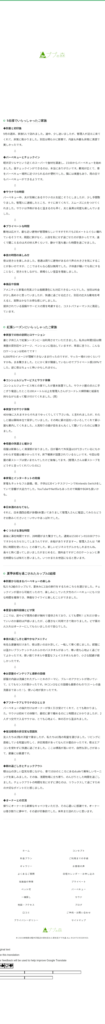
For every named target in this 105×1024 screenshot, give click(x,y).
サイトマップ (78, 920)
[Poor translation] (9, 965)
